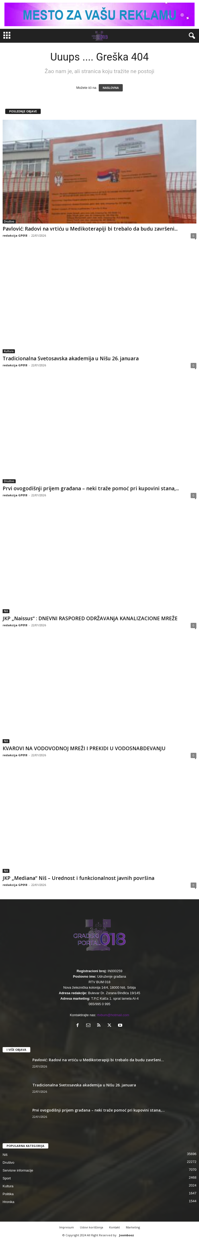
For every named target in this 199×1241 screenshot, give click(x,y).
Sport (7, 1178)
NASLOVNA (111, 87)
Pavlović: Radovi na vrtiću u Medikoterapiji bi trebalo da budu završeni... (90, 228)
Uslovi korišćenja (91, 1227)
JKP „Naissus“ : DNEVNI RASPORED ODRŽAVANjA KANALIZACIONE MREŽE (90, 618)
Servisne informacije (18, 1170)
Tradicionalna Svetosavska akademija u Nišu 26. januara (71, 358)
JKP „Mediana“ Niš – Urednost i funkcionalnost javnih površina (78, 878)
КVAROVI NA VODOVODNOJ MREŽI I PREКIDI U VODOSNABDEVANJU (84, 748)
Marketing (133, 1227)
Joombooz (126, 1235)
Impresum (66, 1227)
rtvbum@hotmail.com (113, 1015)
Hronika (8, 1202)
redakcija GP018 (15, 235)
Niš (6, 611)
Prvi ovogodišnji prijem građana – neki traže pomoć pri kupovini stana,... (91, 488)
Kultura (9, 351)
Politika (8, 1194)
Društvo (9, 221)
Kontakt (114, 1227)
